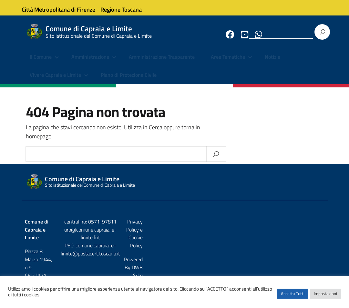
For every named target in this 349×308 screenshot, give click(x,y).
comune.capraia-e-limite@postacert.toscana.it (174, 248)
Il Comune (41, 63)
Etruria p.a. (313, 241)
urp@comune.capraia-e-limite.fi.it (174, 236)
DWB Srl (287, 241)
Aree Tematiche (228, 63)
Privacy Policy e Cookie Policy (293, 228)
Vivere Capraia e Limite (55, 80)
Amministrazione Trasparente (162, 63)
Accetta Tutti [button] (292, 296)
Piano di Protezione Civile (129, 80)
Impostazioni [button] (325, 296)
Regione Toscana (127, 7)
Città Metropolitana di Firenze (64, 7)
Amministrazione (90, 63)
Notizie (272, 63)
